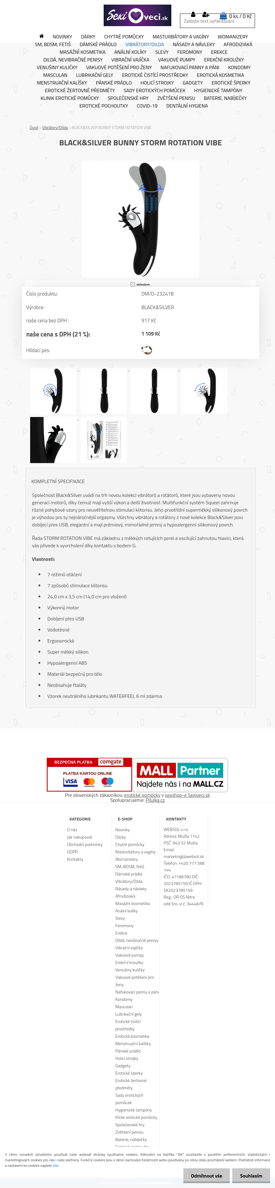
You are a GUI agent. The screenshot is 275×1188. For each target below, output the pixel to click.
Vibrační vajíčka (130, 60)
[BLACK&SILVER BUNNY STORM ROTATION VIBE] (140, 163)
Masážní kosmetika (83, 52)
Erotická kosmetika (220, 75)
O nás (72, 829)
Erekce (219, 52)
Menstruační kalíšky (62, 83)
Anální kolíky (130, 52)
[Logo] (137, 15)
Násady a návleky (194, 44)
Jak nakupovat (79, 837)
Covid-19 (147, 106)
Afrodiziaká (238, 44)
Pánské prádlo (114, 83)
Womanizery (233, 36)
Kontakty (75, 859)
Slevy (162, 52)
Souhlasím (251, 1175)
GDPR (72, 851)
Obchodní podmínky (85, 844)
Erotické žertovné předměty (80, 90)
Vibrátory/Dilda (145, 44)
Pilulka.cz (155, 800)
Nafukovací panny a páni (190, 67)
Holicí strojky (157, 83)
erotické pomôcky (142, 795)
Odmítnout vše (206, 1175)
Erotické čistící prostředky (155, 75)
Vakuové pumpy (176, 60)
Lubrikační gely (94, 75)
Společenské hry (128, 98)
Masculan (55, 75)
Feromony (189, 52)
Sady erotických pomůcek (154, 90)
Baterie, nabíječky (225, 98)
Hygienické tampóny (218, 90)
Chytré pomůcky (124, 36)
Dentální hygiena (187, 106)
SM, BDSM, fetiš (53, 44)
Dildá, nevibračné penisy (73, 60)
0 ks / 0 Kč (240, 16)
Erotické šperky (231, 83)
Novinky (62, 36)
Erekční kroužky (224, 60)
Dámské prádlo (98, 44)
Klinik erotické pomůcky (70, 98)
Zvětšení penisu (176, 98)
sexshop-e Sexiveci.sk (187, 795)
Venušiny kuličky (57, 67)
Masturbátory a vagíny (181, 36)
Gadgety (193, 83)
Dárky (88, 36)
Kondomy (239, 67)
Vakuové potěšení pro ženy (119, 67)
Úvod (34, 127)
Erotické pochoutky (103, 106)
